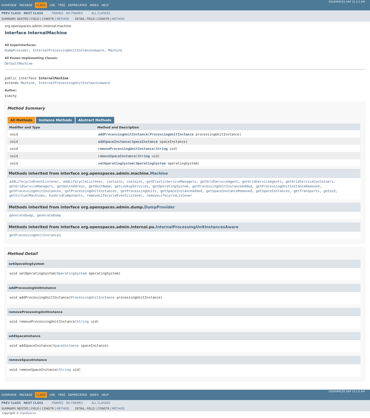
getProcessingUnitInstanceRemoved (288, 186)
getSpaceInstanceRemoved (229, 191)
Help (105, 5)
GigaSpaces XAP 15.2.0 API (347, 1)
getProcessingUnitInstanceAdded (222, 186)
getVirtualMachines (27, 195)
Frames (57, 13)
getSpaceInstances (273, 191)
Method (63, 19)
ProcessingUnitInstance (171, 134)
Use (52, 5)
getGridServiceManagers (31, 186)
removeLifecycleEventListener (115, 195)
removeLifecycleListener (169, 195)
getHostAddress (71, 186)
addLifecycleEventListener (34, 181)
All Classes (101, 13)
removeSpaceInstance (117, 156)
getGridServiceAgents (262, 181)
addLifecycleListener (83, 181)
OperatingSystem (151, 163)
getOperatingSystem (170, 186)
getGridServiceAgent (219, 181)
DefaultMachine (19, 63)
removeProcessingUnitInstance (126, 149)
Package (25, 5)
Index (94, 5)
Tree (61, 5)
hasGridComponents (66, 195)
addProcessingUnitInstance (123, 134)
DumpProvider (17, 50)
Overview (9, 5)
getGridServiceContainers (309, 181)
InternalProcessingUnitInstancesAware (68, 50)
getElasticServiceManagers (171, 181)
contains (114, 181)
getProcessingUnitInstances (35, 191)
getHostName (100, 186)
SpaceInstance (145, 142)
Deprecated (77, 5)
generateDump (21, 215)
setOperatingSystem (116, 163)
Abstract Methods (94, 120)
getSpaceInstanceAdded (181, 191)
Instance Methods (55, 120)
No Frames (74, 13)
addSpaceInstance (114, 142)
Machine (115, 50)
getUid (330, 191)
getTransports (307, 191)
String (162, 149)
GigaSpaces (28, 413)
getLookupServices (131, 186)
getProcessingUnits (138, 191)
